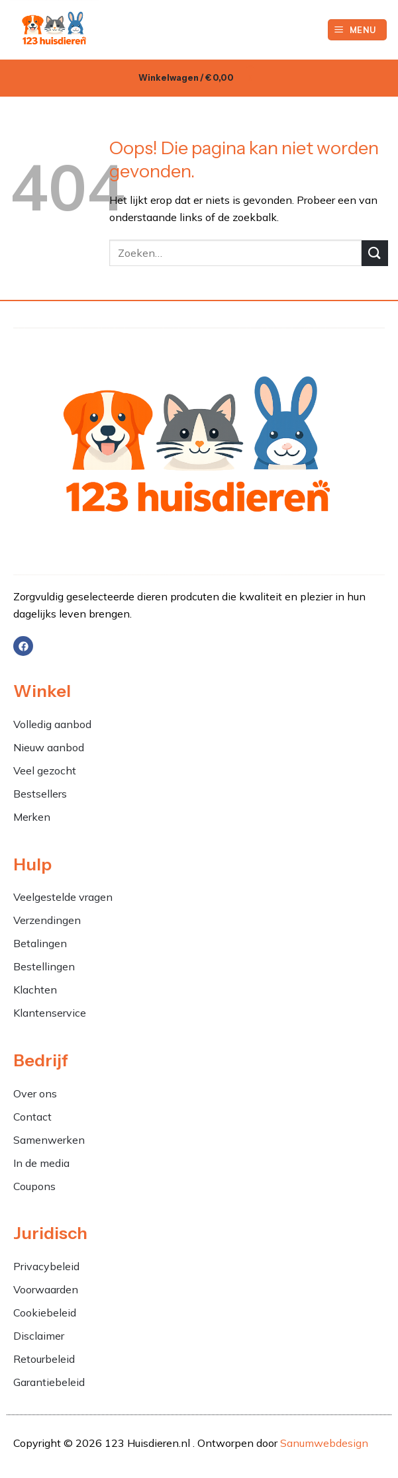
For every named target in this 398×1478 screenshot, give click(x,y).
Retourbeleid (44, 1358)
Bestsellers (40, 793)
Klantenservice (49, 1012)
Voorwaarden (45, 1289)
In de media (41, 1163)
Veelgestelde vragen (63, 896)
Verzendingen (47, 920)
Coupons (34, 1186)
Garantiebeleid (49, 1382)
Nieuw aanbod (48, 747)
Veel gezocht (44, 770)
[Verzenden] (375, 253)
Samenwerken (49, 1139)
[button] (357, 30)
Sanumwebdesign (324, 1443)
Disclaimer (38, 1335)
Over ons (35, 1093)
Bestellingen (44, 966)
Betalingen (40, 943)
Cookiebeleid (44, 1312)
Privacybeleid (46, 1266)
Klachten (36, 989)
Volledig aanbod (52, 724)
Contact (32, 1116)
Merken (31, 816)
